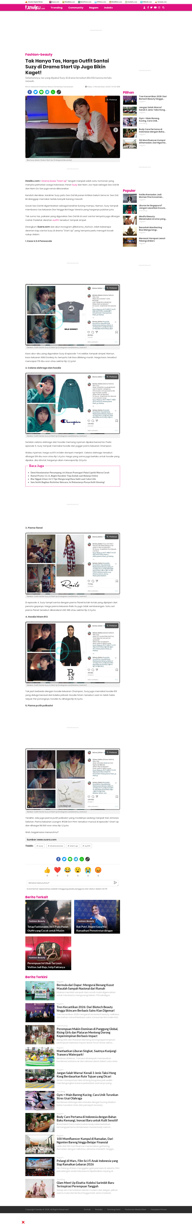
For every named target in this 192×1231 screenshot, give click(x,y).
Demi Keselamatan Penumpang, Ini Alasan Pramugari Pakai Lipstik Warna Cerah (70, 472)
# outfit (86, 846)
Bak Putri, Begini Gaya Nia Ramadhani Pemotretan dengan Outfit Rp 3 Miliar (94, 929)
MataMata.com (70, 2)
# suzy (39, 846)
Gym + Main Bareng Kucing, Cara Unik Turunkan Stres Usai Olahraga (149, 119)
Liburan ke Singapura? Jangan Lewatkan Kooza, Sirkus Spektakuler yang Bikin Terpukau (152, 206)
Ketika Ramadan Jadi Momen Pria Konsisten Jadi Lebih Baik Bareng (150, 195)
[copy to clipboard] (59, 92)
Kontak (87, 1209)
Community (75, 7)
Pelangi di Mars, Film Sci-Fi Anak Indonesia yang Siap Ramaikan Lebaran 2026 (87, 1162)
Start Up (61, 180)
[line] (41, 92)
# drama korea (55, 846)
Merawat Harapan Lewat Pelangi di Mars (152, 239)
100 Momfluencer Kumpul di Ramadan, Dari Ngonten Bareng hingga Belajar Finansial (85, 1140)
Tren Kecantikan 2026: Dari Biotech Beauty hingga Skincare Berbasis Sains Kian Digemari (86, 1008)
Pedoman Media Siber (135, 1209)
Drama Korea (49, 180)
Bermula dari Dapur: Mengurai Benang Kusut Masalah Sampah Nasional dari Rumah (85, 986)
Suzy (74, 184)
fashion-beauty (37, 921)
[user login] (144, 8)
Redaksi (99, 1209)
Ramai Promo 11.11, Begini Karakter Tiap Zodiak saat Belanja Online (64, 475)
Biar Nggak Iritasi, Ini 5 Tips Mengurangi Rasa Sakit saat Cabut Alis (63, 479)
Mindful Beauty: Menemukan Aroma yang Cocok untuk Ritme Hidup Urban (152, 217)
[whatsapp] (53, 92)
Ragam (93, 7)
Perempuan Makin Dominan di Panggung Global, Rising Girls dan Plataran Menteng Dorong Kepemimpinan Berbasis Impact (87, 1032)
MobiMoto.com (117, 2)
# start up (73, 846)
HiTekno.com (101, 2)
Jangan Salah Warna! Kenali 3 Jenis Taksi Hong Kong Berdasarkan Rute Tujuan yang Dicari (86, 1074)
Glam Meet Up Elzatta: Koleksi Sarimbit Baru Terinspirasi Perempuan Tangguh (85, 1184)
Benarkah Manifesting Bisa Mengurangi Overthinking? (150, 228)
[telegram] (47, 92)
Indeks (108, 7)
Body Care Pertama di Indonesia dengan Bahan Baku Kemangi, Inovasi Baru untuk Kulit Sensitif (87, 1118)
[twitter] (35, 92)
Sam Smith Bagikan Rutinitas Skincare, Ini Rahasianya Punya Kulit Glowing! (68, 482)
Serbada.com (162, 2)
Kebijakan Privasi (159, 1209)
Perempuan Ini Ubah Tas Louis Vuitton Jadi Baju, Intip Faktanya (46, 965)
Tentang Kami (113, 1209)
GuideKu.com (132, 2)
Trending (56, 7)
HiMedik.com (147, 2)
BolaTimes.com (86, 2)
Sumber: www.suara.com (41, 839)
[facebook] (30, 92)
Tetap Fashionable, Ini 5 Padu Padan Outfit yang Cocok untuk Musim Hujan (48, 929)
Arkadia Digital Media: (35, 2)
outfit (56, 220)
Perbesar (111, 100)
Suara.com (55, 2)
